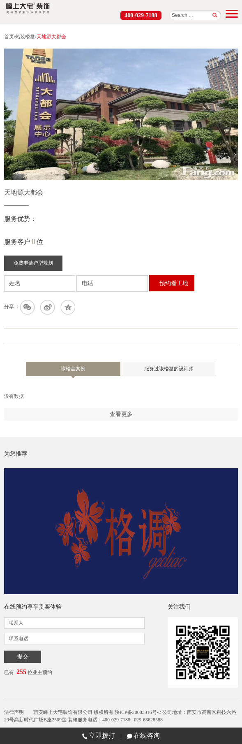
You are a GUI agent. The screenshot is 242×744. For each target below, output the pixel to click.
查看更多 (121, 414)
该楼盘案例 (73, 371)
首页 (9, 37)
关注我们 (179, 607)
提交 (22, 656)
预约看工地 (173, 283)
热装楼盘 (25, 37)
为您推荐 (15, 454)
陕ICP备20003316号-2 (138, 712)
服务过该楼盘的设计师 (169, 369)
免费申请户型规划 (33, 263)
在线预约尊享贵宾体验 (33, 607)
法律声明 (14, 712)
